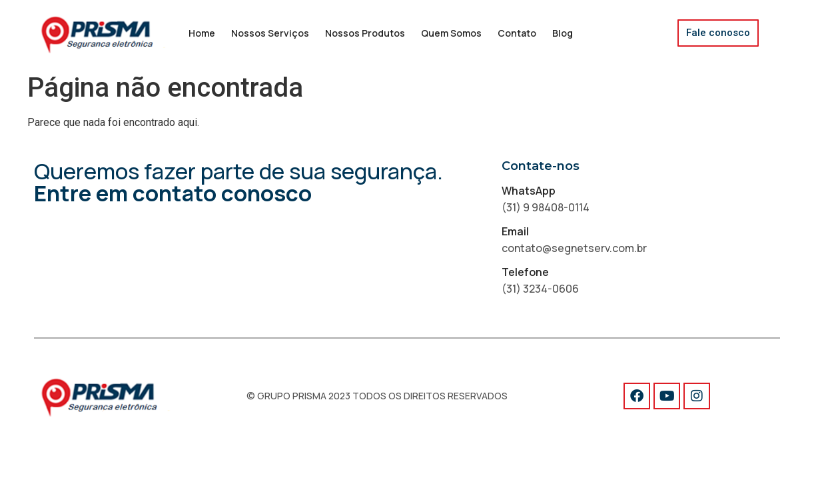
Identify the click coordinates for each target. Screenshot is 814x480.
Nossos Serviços (270, 33)
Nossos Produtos (365, 33)
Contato (517, 33)
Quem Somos (451, 33)
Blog (562, 33)
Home (202, 33)
